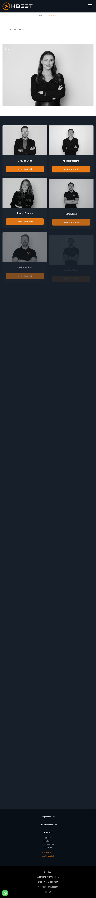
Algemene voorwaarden (48, 876)
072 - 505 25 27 (48, 852)
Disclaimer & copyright (48, 881)
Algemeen (46, 817)
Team (40, 15)
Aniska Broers (52, 15)
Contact (48, 832)
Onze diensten (46, 825)
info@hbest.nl (48, 856)
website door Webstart (48, 886)
